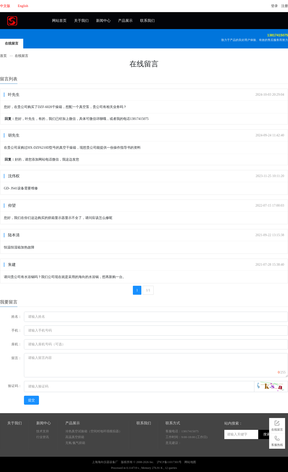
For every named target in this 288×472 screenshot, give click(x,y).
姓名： (16, 316)
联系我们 (147, 21)
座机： (16, 344)
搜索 (266, 434)
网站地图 (190, 462)
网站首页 (59, 21)
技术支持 (42, 431)
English (23, 6)
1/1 (148, 290)
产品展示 (125, 21)
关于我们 (81, 21)
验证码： (15, 386)
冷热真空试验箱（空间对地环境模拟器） (93, 431)
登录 (274, 6)
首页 (3, 56)
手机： (16, 330)
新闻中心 (103, 21)
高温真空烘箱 (74, 437)
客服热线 (277, 440)
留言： (16, 358)
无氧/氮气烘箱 (75, 443)
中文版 (5, 6)
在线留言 (11, 43)
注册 (284, 6)
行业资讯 (42, 437)
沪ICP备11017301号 (169, 462)
